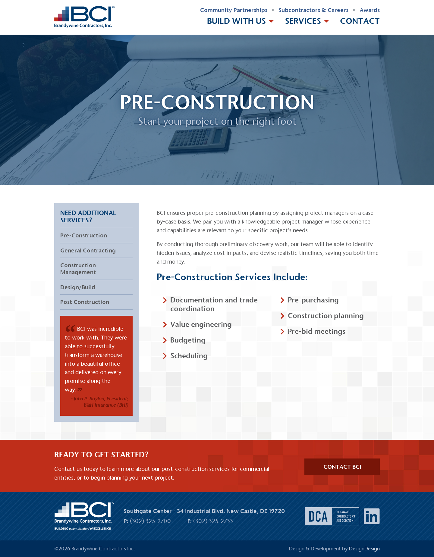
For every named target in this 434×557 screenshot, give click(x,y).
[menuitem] (233, 10)
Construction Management (78, 269)
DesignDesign (364, 549)
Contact (360, 21)
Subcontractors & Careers (313, 10)
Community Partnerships (233, 10)
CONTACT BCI (342, 466)
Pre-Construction (83, 235)
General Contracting (88, 250)
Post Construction (84, 302)
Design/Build (77, 287)
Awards (370, 10)
